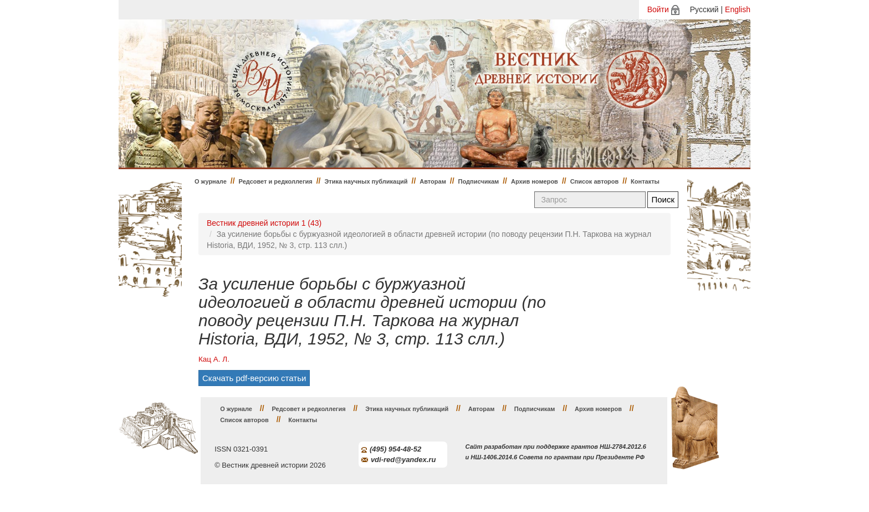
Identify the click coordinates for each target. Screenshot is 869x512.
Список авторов (594, 181)
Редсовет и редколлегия (276, 181)
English (737, 9)
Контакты (645, 181)
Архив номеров (534, 181)
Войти (658, 9)
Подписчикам (478, 181)
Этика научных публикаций (365, 181)
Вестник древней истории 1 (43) (264, 223)
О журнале (211, 181)
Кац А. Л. (213, 359)
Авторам (433, 181)
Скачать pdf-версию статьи (254, 378)
